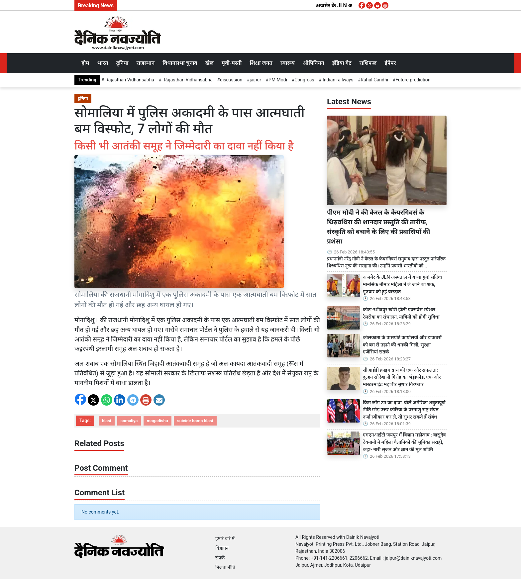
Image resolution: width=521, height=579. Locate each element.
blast (106, 420)
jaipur (255, 79)
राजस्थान (146, 63)
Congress (304, 79)
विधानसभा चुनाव (179, 63)
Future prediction (412, 79)
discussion (231, 79)
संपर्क (220, 557)
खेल (209, 63)
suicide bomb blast (195, 420)
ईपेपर (390, 63)
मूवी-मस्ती (232, 63)
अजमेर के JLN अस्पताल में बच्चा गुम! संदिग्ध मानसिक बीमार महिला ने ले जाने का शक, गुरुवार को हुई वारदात (402, 284)
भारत (102, 63)
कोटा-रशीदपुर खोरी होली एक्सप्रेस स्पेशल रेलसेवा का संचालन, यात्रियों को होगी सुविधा (402, 313)
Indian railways (338, 79)
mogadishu (157, 420)
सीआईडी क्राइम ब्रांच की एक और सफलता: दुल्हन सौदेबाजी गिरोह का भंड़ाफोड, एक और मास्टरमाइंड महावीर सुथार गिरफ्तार (402, 377)
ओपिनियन (313, 63)
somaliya (129, 420)
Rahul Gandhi (374, 79)
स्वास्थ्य (287, 63)
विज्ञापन (222, 548)
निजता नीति (225, 567)
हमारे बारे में (225, 538)
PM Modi (277, 79)
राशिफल (368, 63)
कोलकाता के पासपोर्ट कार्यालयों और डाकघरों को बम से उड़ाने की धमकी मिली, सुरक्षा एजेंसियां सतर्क (402, 345)
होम (85, 63)
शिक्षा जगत (261, 63)
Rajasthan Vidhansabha (129, 79)
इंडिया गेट (342, 63)
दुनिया (122, 63)
